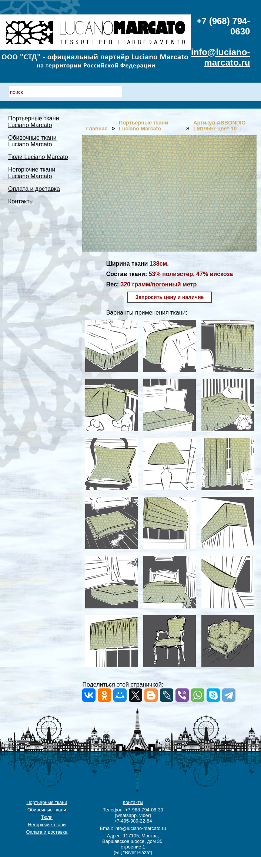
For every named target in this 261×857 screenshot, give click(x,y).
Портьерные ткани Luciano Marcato (33, 121)
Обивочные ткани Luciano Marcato (32, 140)
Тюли (47, 817)
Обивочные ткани (46, 810)
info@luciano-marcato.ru (220, 57)
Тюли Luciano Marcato (38, 157)
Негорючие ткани (47, 824)
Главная (97, 129)
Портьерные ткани (46, 802)
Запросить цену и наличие (169, 297)
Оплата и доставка (34, 189)
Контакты (21, 201)
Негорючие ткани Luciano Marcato (31, 172)
